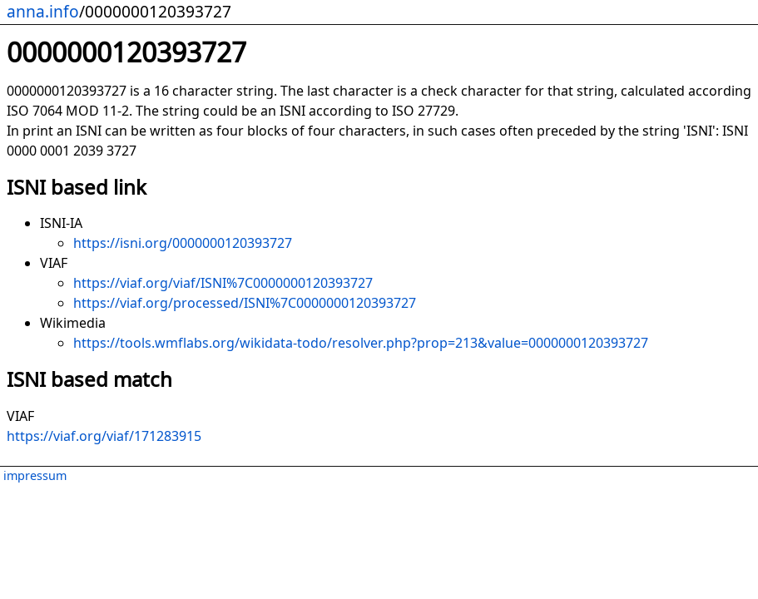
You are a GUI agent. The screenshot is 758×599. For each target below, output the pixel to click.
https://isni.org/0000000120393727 (182, 243)
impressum (35, 475)
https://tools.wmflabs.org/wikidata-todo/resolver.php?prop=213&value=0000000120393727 (360, 343)
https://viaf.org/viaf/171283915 (104, 436)
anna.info (43, 11)
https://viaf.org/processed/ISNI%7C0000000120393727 (244, 303)
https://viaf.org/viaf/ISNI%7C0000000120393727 (223, 283)
